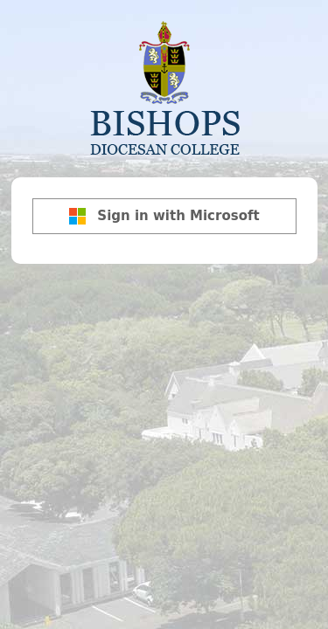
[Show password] (300, 199)
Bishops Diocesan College (164, 86)
